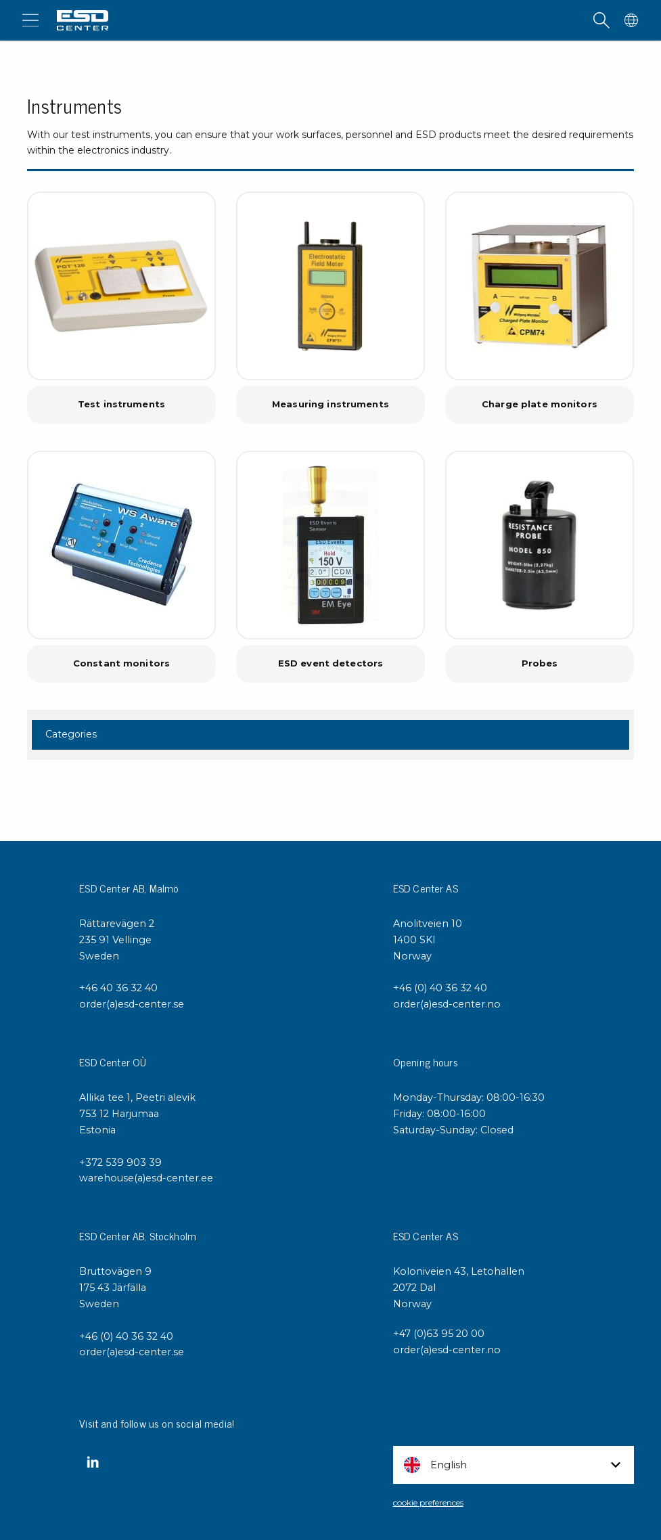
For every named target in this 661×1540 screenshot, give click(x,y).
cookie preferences (428, 1502)
